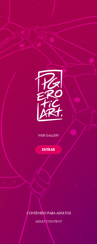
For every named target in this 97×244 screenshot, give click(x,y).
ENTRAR (48, 149)
